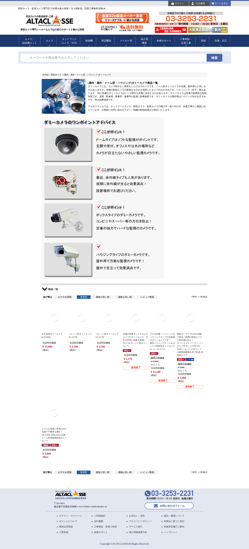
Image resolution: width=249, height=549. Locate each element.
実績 (203, 40)
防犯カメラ (56, 75)
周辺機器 (106, 40)
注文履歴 (200, 3)
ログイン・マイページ (70, 516)
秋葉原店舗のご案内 (174, 526)
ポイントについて (68, 521)
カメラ (49, 40)
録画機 (89, 40)
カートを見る (221, 3)
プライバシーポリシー (140, 521)
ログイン (179, 3)
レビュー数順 (147, 297)
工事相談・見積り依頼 (105, 526)
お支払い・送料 (137, 516)
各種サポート (164, 40)
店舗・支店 (220, 40)
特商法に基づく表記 (174, 521)
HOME (46, 75)
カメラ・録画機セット (29, 41)
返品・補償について (174, 516)
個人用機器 (144, 41)
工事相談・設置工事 (186, 41)
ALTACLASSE (120, 543)
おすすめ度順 (65, 297)
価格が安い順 (102, 297)
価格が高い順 (125, 297)
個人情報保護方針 (138, 532)
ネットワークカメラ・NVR (69, 41)
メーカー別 (126, 40)
